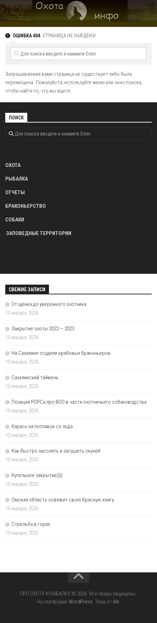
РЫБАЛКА (16, 179)
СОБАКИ (14, 220)
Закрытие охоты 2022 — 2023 (43, 328)
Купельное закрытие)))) (37, 475)
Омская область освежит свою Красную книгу (63, 500)
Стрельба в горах (31, 524)
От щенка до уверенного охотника (49, 304)
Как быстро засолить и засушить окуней (56, 451)
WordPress (81, 602)
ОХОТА (13, 165)
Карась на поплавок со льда (42, 426)
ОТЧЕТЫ (15, 192)
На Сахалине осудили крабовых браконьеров (61, 353)
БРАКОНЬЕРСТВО (25, 206)
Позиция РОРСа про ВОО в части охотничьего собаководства (79, 402)
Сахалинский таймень (35, 377)
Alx (116, 602)
